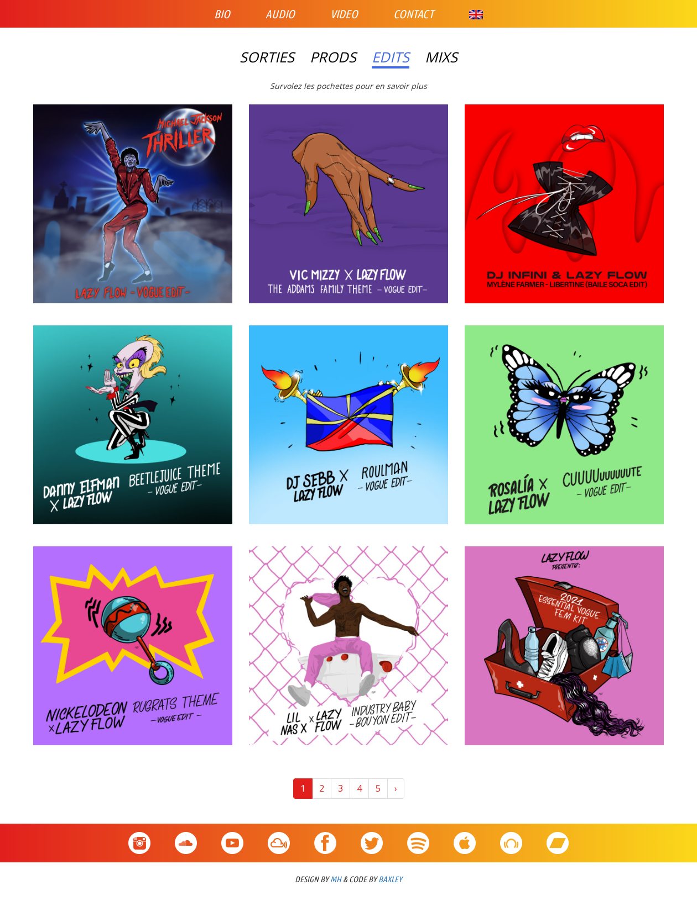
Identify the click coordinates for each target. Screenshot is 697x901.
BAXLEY (390, 879)
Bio (222, 13)
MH (335, 879)
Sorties (267, 57)
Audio (280, 13)
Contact (413, 13)
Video (344, 13)
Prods (333, 57)
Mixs (441, 57)
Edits (390, 57)
